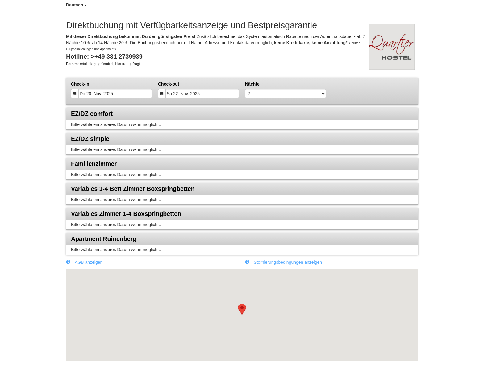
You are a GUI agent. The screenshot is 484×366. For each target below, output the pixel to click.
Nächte (252, 84)
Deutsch (76, 4)
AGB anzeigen (84, 262)
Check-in (80, 84)
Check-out (168, 84)
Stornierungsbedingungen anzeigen (283, 262)
